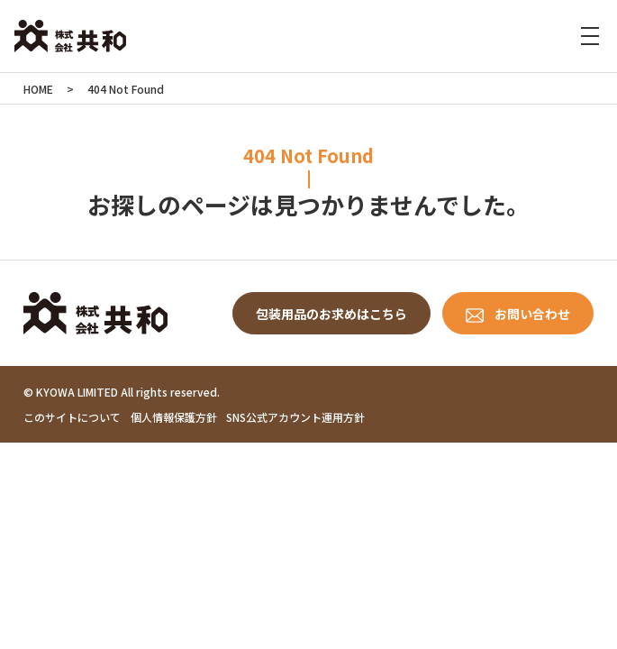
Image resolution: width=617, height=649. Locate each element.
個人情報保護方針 (174, 417)
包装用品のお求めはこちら (331, 314)
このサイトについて (72, 417)
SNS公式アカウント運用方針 (295, 417)
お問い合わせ (532, 314)
